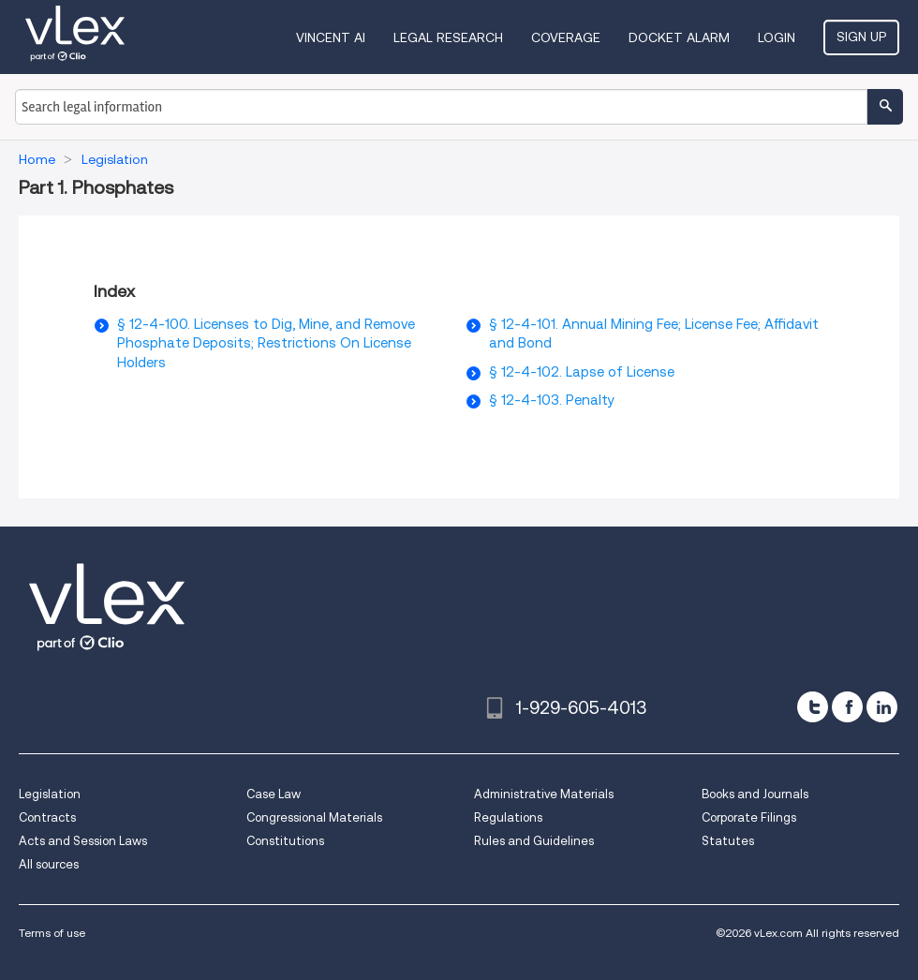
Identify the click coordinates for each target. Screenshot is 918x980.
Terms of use (52, 933)
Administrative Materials (544, 794)
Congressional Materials (314, 817)
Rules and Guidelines (534, 841)
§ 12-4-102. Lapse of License (581, 371)
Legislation (50, 794)
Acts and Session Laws (83, 841)
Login (776, 37)
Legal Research (448, 37)
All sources (49, 864)
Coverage (565, 37)
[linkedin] (881, 706)
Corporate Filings (749, 817)
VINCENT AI (330, 37)
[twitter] (812, 706)
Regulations (508, 817)
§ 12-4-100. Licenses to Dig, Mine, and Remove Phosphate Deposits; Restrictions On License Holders (266, 343)
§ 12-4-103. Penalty (551, 400)
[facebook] (847, 706)
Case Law (273, 794)
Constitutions (285, 841)
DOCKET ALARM (679, 37)
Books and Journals (755, 794)
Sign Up (861, 36)
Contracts (47, 817)
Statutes (728, 841)
